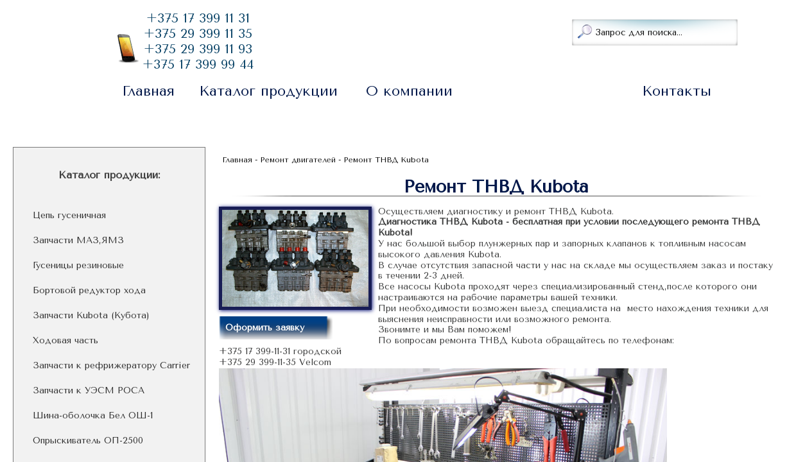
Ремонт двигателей (549, 91)
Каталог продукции (268, 91)
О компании (409, 91)
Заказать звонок (337, 30)
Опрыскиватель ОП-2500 (88, 441)
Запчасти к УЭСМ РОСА (88, 391)
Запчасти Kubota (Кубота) (91, 316)
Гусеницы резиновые (78, 266)
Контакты (676, 91)
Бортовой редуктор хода (89, 291)
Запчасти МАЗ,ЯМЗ (78, 240)
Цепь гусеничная (69, 215)
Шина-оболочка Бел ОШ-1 (93, 416)
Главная (148, 91)
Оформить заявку (264, 327)
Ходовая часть (65, 341)
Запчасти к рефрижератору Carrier (111, 366)
